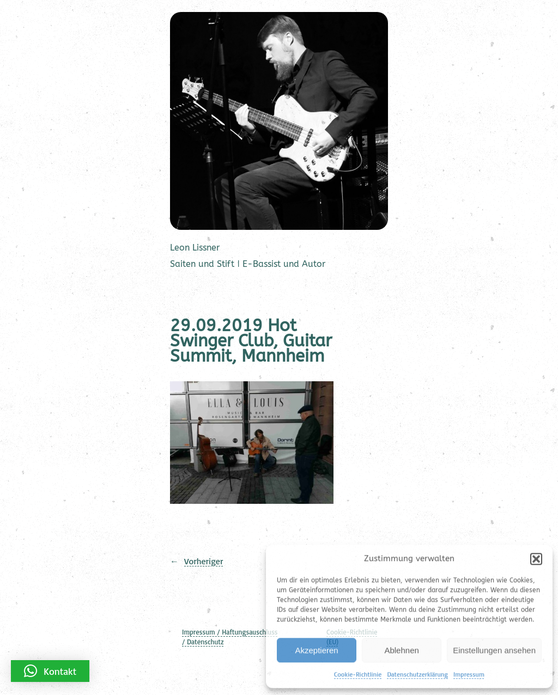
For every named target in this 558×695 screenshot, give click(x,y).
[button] (536, 558)
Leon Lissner (195, 247)
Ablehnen (401, 649)
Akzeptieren (316, 649)
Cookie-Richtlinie (357, 674)
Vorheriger (203, 561)
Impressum (468, 674)
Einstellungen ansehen (494, 649)
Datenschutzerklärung (417, 674)
